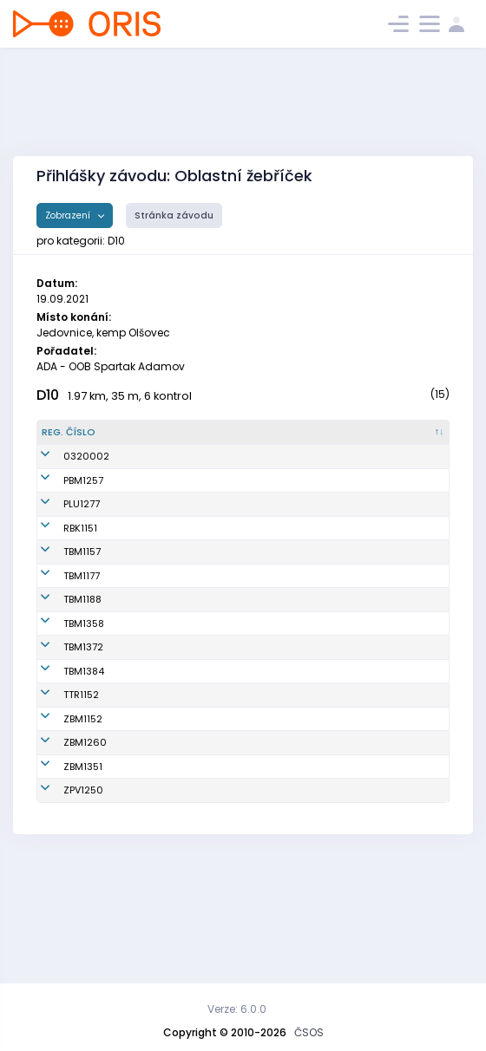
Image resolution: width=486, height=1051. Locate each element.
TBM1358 (62, 681)
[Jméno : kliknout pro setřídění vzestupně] (162, 440)
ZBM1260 (63, 821)
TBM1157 (60, 595)
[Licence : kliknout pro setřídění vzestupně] (351, 440)
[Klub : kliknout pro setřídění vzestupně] (265, 440)
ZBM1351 (61, 859)
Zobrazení (69, 215)
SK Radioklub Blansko (251, 564)
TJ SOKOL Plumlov (262, 532)
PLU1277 (60, 532)
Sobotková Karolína (161, 752)
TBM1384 (62, 728)
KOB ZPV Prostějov (262, 897)
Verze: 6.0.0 (236, 1009)
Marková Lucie (149, 859)
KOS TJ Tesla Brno (262, 595)
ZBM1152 (61, 783)
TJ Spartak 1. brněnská (249, 501)
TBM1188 (61, 649)
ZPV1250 (62, 897)
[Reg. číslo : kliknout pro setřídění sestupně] (73, 440)
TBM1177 (60, 618)
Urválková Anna (152, 618)
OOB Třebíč (246, 752)
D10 (47, 395)
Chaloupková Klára (160, 821)
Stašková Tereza (154, 502)
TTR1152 (59, 752)
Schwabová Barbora (142, 650)
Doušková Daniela (157, 681)
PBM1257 (62, 502)
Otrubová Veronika (159, 532)
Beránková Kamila (158, 783)
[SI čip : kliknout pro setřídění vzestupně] (418, 440)
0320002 (65, 471)
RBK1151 (59, 564)
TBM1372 (62, 704)
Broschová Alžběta (158, 564)
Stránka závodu (174, 215)
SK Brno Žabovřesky (247, 783)
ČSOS (309, 1032)
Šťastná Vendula (154, 728)
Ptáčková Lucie (150, 704)
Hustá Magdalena (159, 595)
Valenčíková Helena (144, 898)
